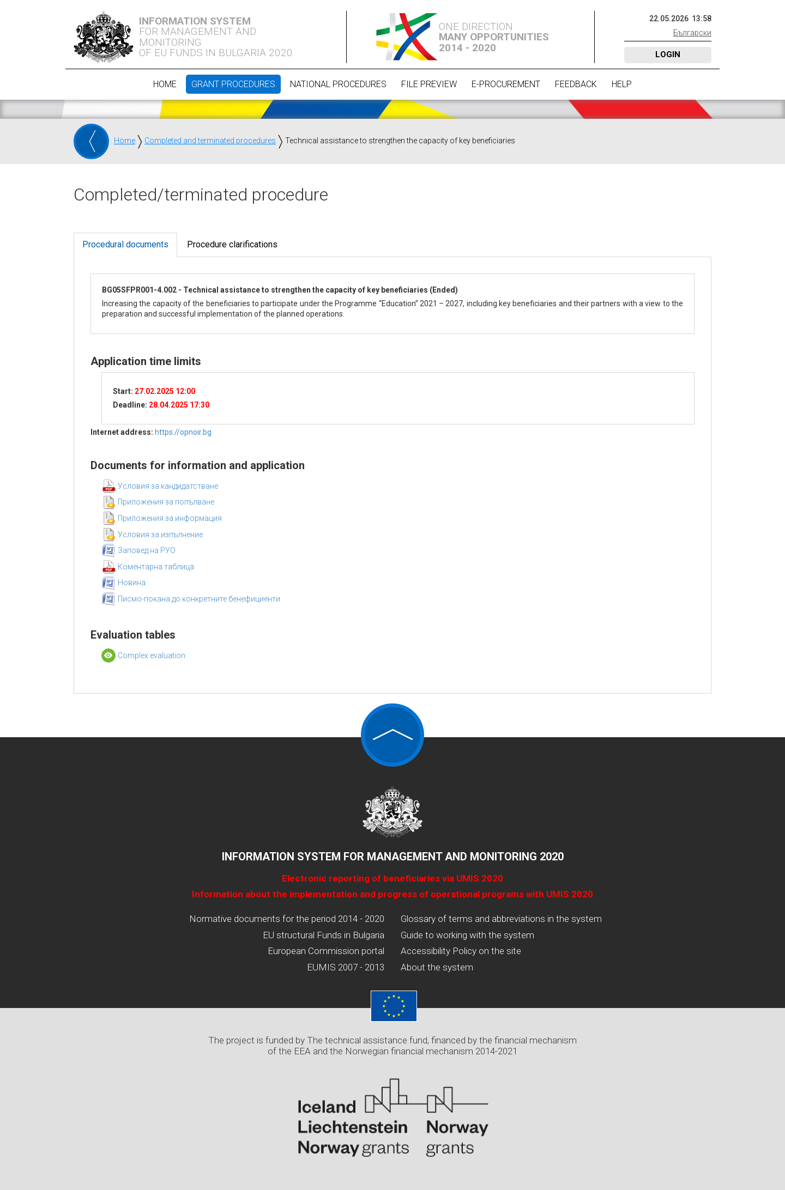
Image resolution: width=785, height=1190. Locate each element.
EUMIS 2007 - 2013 (345, 967)
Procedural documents (125, 244)
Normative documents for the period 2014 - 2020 (286, 918)
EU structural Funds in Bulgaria (323, 935)
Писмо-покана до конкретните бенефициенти (199, 598)
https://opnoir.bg (183, 432)
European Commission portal (326, 950)
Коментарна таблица (156, 566)
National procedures (338, 84)
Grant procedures (233, 84)
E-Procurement (506, 84)
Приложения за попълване (166, 501)
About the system (437, 967)
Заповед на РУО (147, 550)
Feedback (576, 84)
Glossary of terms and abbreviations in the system (501, 918)
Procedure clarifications (232, 244)
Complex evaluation (151, 655)
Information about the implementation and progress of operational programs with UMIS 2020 (392, 894)
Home (165, 84)
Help (622, 84)
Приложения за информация (170, 518)
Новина (132, 582)
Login (667, 54)
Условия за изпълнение (160, 534)
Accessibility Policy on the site (461, 950)
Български (692, 32)
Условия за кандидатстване (168, 486)
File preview (429, 84)
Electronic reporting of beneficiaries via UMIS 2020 (392, 878)
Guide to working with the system (467, 935)
